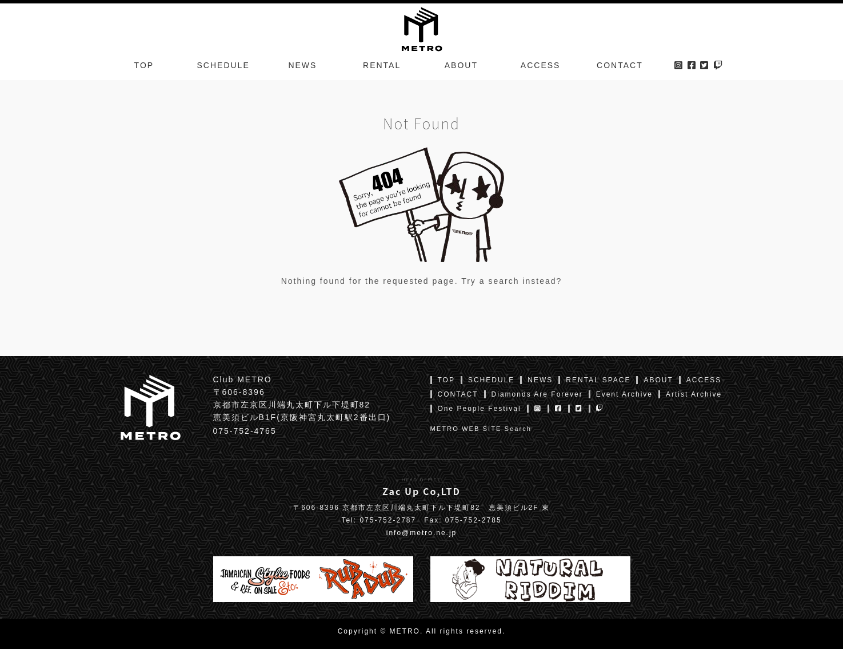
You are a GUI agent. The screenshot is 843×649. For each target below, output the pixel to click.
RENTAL (382, 65)
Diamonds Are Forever (537, 394)
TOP (144, 65)
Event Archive (624, 394)
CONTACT (620, 65)
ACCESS (541, 65)
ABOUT (461, 65)
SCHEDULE (223, 65)
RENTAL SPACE (598, 380)
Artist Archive (694, 394)
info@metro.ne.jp (421, 533)
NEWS (302, 65)
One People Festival (479, 409)
